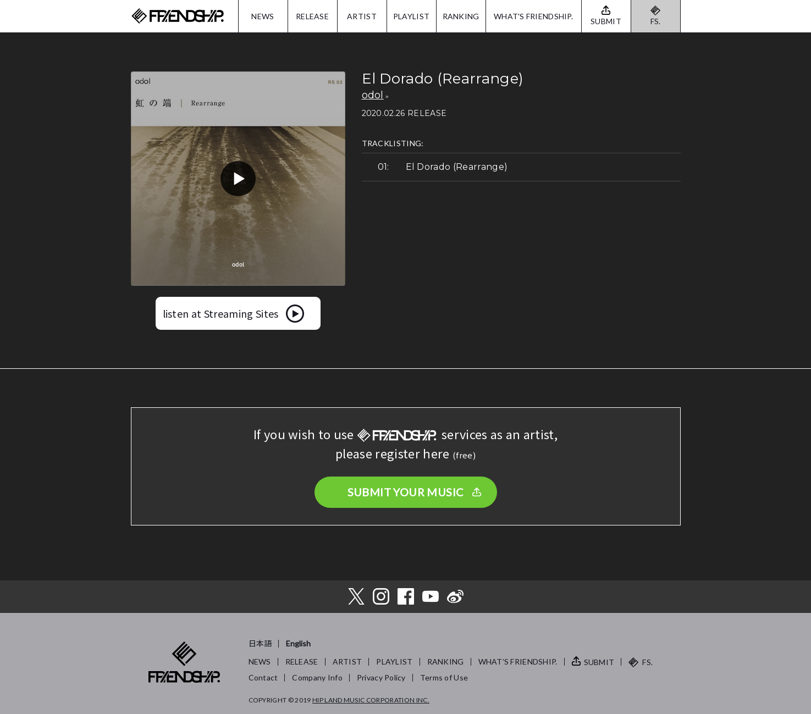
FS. (655, 21)
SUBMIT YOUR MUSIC (405, 492)
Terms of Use (444, 677)
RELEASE (312, 16)
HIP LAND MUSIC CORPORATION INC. (370, 700)
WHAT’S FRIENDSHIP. (518, 661)
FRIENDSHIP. (177, 16)
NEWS (262, 16)
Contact (263, 677)
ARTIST (362, 16)
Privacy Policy (381, 677)
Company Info (317, 677)
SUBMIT (599, 662)
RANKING (461, 16)
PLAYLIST (411, 16)
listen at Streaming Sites (221, 313)
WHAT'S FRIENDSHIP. (533, 16)
